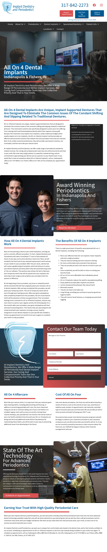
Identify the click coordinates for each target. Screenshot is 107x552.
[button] (94, 5)
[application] (86, 144)
